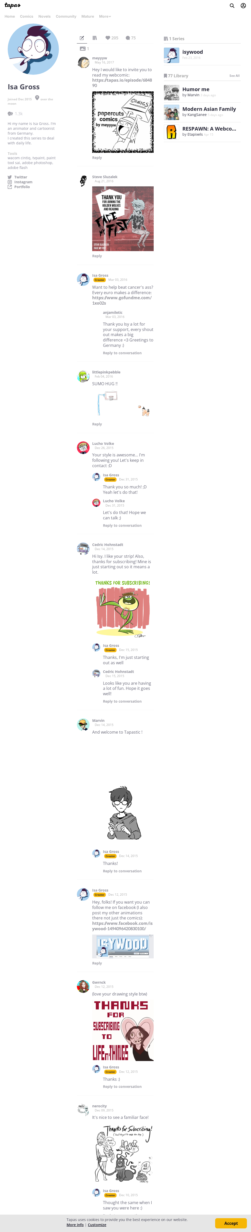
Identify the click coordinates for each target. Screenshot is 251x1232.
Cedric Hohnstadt (107, 544)
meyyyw (99, 58)
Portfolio (22, 187)
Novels (44, 16)
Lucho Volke (103, 443)
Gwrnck (99, 982)
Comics (26, 16)
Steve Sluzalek (105, 177)
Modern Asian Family (209, 108)
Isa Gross (100, 275)
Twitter (20, 177)
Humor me (196, 89)
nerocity (99, 1106)
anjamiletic (112, 312)
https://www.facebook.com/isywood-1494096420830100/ (122, 925)
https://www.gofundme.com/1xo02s (122, 300)
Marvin (98, 720)
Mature (87, 16)
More (105, 16)
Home (10, 16)
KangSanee (197, 114)
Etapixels (195, 134)
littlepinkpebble (106, 372)
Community (66, 16)
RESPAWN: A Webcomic (211, 128)
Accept (231, 1223)
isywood (192, 51)
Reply (97, 157)
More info (75, 1224)
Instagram (23, 182)
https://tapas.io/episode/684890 (122, 82)
